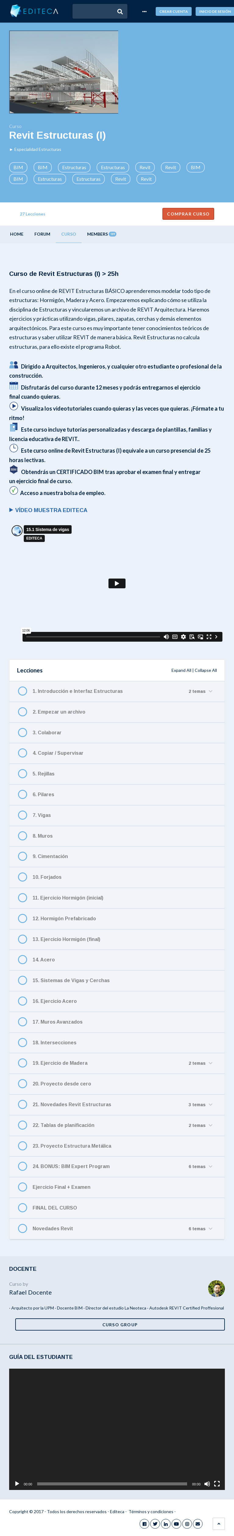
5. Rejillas (44, 773)
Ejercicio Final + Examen (61, 1187)
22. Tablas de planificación (63, 1125)
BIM (18, 167)
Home (16, 234)
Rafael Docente (30, 1292)
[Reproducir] (17, 1484)
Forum (42, 234)
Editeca (117, 1511)
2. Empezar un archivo (59, 712)
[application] (117, 1429)
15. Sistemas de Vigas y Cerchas (71, 980)
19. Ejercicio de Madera (60, 1063)
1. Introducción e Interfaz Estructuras (78, 691)
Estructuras (74, 167)
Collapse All (206, 670)
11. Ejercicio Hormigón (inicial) (68, 897)
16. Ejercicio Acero (55, 1001)
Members (101, 234)
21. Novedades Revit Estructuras (72, 1104)
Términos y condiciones (151, 1511)
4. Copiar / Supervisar (58, 753)
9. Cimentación (50, 856)
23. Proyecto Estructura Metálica (72, 1146)
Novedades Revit (53, 1228)
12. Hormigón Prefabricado (64, 918)
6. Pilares (43, 794)
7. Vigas (42, 815)
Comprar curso (188, 213)
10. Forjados (47, 877)
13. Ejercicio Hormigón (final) (66, 939)
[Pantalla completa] (217, 1484)
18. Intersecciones (54, 1042)
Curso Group (120, 1324)
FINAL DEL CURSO (55, 1207)
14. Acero (44, 959)
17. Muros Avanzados (58, 1022)
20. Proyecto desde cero (62, 1083)
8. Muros (43, 836)
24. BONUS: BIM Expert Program (71, 1166)
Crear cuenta (173, 11)
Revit (145, 167)
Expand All (181, 670)
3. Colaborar (47, 732)
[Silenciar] (207, 1484)
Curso (68, 234)
